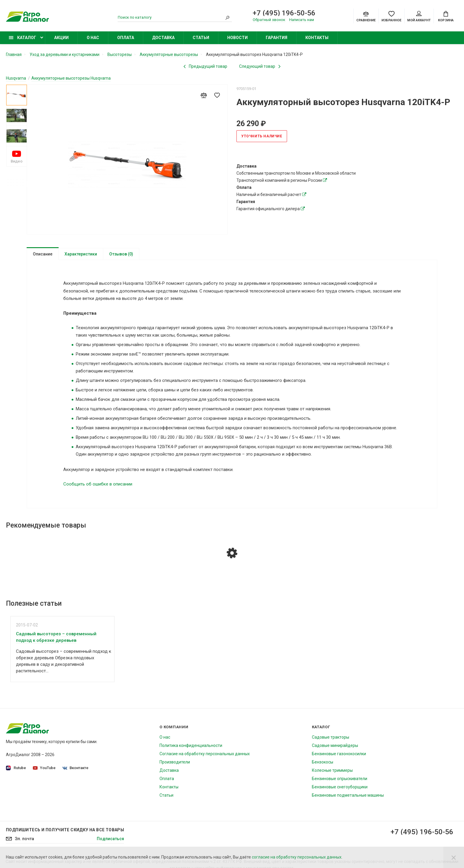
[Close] (453, 857)
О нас (93, 37)
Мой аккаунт (419, 16)
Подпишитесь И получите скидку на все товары (65, 832)
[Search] (227, 17)
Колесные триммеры (332, 773)
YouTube (44, 770)
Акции (61, 37)
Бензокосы (322, 764)
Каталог (22, 37)
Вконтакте (75, 770)
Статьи (201, 37)
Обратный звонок (269, 19)
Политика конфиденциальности (191, 748)
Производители (175, 764)
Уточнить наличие (261, 136)
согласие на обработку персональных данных (296, 857)
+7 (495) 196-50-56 (284, 13)
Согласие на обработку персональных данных (205, 756)
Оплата (125, 37)
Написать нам (301, 19)
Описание (42, 254)
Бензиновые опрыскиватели (339, 781)
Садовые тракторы (330, 739)
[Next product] (259, 66)
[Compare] (365, 16)
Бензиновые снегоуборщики (340, 789)
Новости (237, 37)
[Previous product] (205, 66)
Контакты (316, 37)
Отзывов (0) (121, 254)
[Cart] (446, 16)
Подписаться (110, 841)
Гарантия (276, 37)
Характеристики (81, 254)
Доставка (163, 37)
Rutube (16, 770)
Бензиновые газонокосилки (339, 756)
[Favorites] (391, 16)
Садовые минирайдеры (335, 748)
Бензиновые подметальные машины (348, 797)
